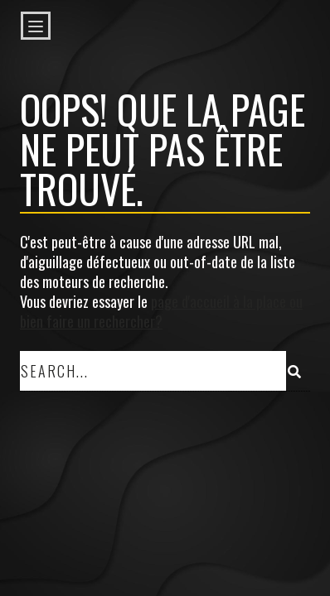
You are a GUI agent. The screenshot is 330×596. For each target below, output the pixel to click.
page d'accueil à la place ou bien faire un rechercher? (161, 311)
